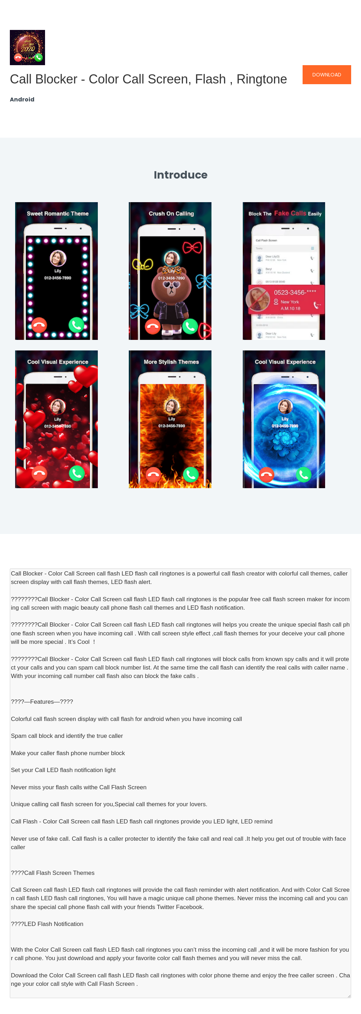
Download (326, 39)
